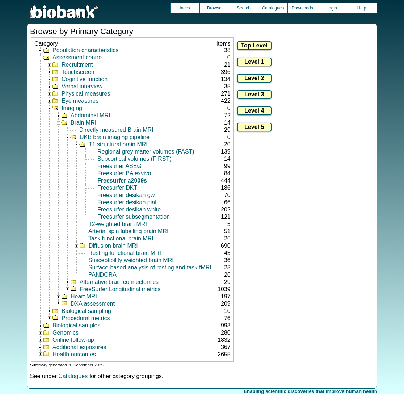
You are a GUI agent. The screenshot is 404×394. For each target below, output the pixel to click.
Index (185, 8)
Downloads (302, 8)
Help (361, 8)
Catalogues (273, 8)
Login (331, 8)
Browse (214, 8)
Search (244, 8)
